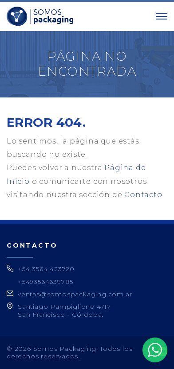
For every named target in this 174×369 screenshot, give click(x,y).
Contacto (143, 194)
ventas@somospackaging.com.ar (75, 294)
